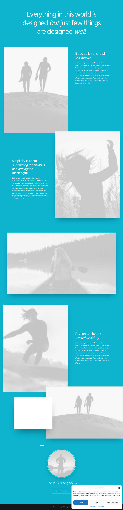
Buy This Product (61, 491)
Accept (81, 502)
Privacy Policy (100, 507)
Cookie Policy (93, 507)
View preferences (112, 502)
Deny (96, 502)
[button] (119, 488)
